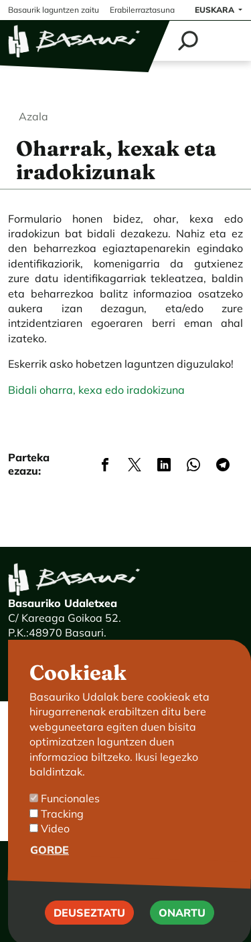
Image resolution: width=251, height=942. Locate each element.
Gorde (49, 867)
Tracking (62, 831)
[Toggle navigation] (226, 41)
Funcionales (70, 817)
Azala (33, 116)
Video (55, 847)
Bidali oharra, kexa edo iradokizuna (96, 389)
